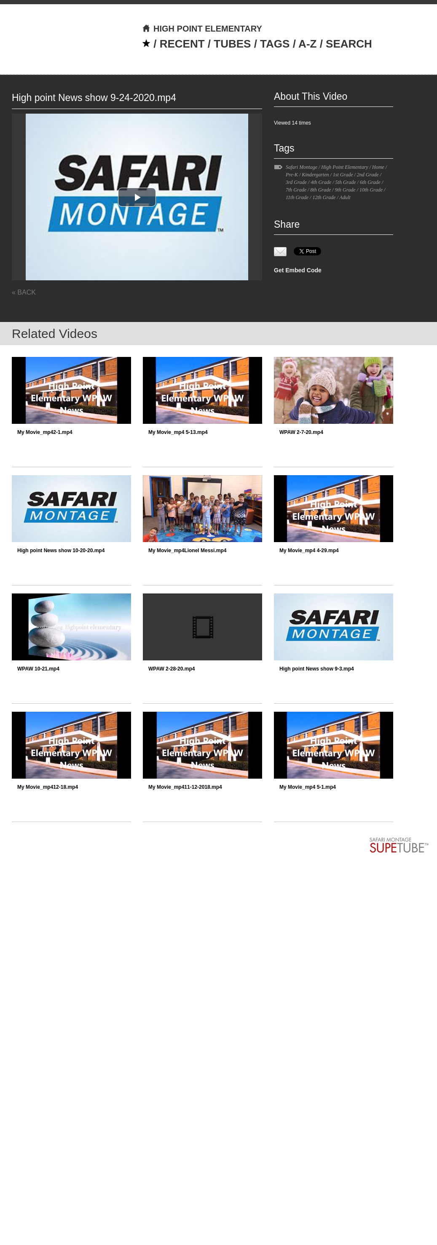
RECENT (182, 43)
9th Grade (345, 190)
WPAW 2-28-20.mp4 (171, 669)
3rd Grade (296, 182)
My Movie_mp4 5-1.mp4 (307, 787)
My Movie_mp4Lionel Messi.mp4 (187, 550)
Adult (345, 197)
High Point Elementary (344, 167)
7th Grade (296, 190)
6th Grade (370, 182)
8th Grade (320, 190)
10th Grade (371, 190)
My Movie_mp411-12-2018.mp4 (185, 787)
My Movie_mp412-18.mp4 (47, 787)
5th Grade (345, 182)
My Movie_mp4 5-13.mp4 (178, 432)
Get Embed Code (298, 270)
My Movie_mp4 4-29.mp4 (309, 550)
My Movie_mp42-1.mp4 (44, 432)
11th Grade (297, 197)
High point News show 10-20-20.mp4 (61, 550)
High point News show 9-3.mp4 (316, 669)
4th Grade (321, 182)
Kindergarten (315, 175)
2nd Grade (368, 175)
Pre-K (292, 175)
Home (378, 167)
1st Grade (343, 175)
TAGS (275, 43)
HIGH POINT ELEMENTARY (202, 28)
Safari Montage (301, 167)
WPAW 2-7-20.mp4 (301, 432)
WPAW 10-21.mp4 (38, 669)
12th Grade (323, 197)
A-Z (307, 43)
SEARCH (349, 43)
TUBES (232, 43)
